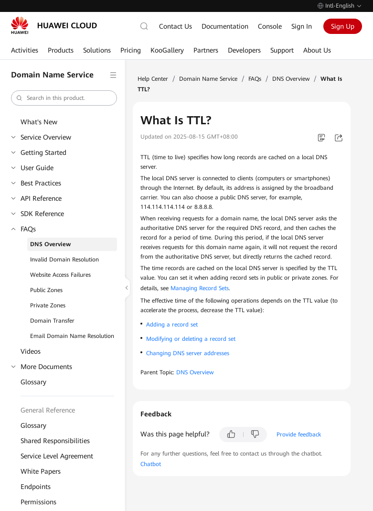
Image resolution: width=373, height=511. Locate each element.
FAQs (28, 229)
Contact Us (175, 26)
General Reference (48, 410)
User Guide (37, 168)
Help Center (153, 79)
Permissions (38, 502)
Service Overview (46, 137)
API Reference (41, 198)
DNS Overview (50, 244)
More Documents (46, 366)
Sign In (301, 26)
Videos (31, 351)
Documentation (225, 26)
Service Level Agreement (57, 456)
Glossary (33, 382)
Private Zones (47, 305)
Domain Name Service (208, 79)
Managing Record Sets (200, 288)
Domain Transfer (52, 320)
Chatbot (150, 464)
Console (270, 26)
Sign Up (342, 26)
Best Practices (41, 183)
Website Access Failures (60, 275)
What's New (39, 122)
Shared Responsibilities (55, 441)
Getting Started (43, 152)
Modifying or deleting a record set (190, 339)
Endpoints (36, 486)
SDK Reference (42, 213)
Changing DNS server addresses (187, 353)
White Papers (41, 471)
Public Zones (46, 290)
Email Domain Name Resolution (72, 336)
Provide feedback (299, 434)
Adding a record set (172, 324)
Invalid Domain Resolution (64, 259)
